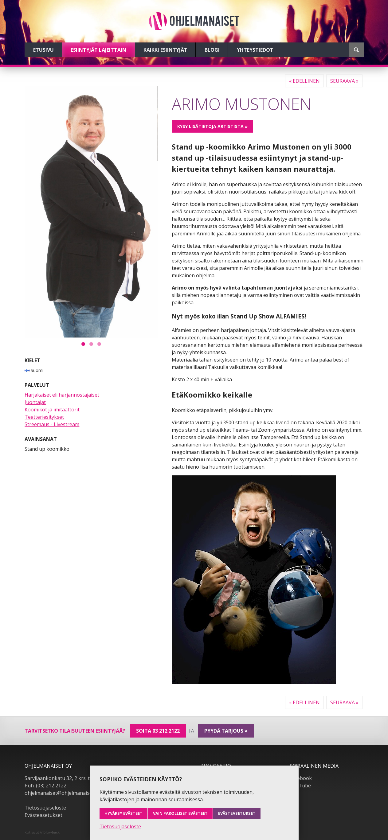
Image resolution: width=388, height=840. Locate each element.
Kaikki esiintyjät (165, 49)
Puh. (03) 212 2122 (45, 785)
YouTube (300, 785)
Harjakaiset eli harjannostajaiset (62, 394)
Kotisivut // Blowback (42, 832)
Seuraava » (344, 81)
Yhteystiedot (255, 49)
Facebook (301, 778)
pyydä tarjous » (226, 730)
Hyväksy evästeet (123, 813)
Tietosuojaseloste (45, 807)
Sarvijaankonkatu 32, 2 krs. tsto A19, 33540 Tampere (85, 778)
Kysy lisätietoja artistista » (212, 126)
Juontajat (35, 402)
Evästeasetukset (43, 815)
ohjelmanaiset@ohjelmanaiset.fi (61, 793)
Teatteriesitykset (44, 417)
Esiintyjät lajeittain (98, 49)
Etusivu (43, 49)
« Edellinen (304, 81)
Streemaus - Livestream (52, 424)
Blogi (212, 49)
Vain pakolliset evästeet (180, 813)
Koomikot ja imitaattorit (52, 409)
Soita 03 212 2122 (158, 730)
